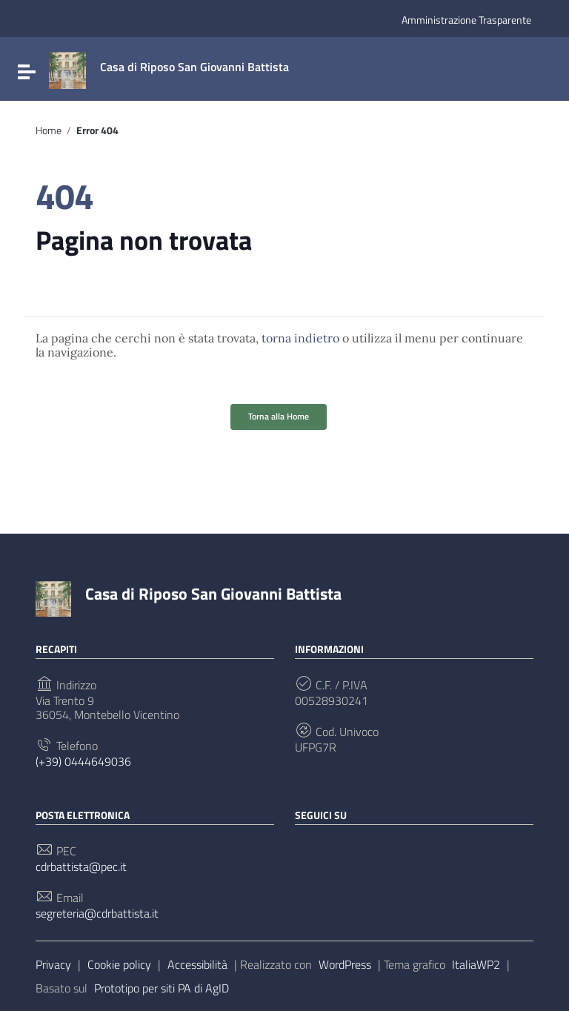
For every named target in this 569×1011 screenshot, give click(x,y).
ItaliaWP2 (476, 964)
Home (48, 130)
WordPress (345, 964)
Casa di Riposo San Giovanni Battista (213, 593)
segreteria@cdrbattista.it (97, 913)
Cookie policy (119, 964)
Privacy (53, 964)
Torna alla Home (278, 416)
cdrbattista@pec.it (81, 867)
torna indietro (300, 338)
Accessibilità (197, 964)
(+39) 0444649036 (83, 762)
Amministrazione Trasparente (466, 20)
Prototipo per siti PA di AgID (161, 988)
